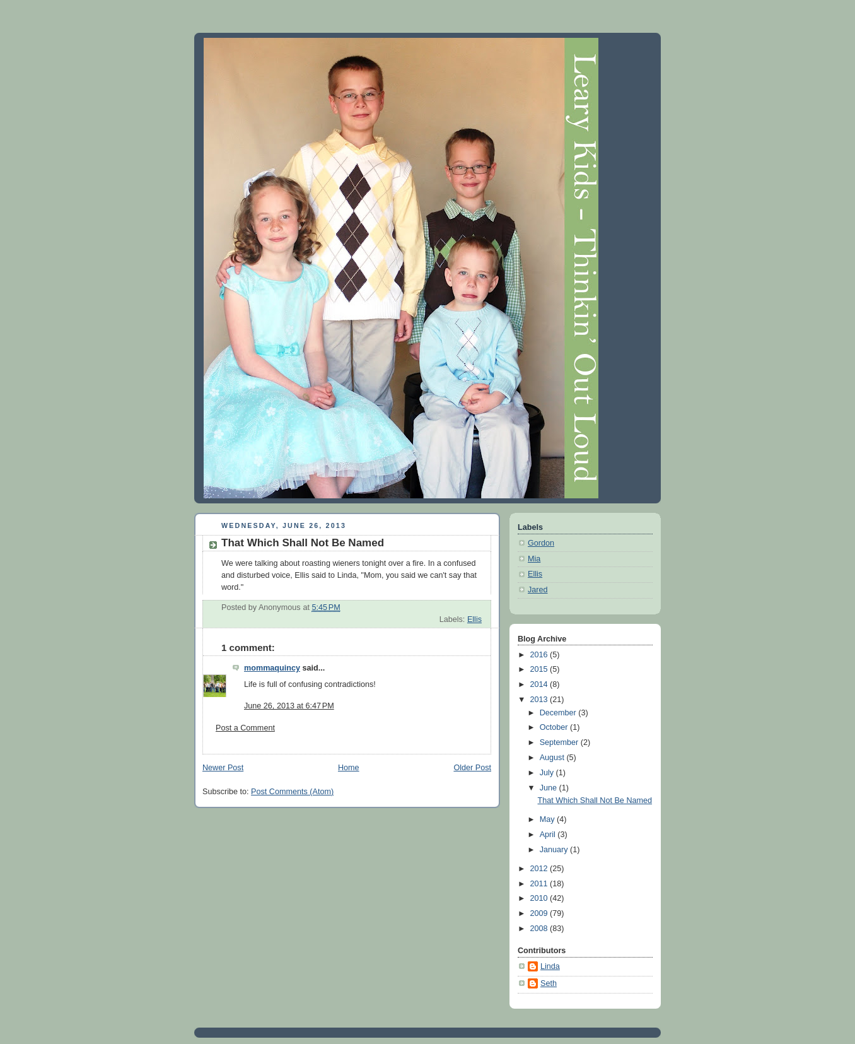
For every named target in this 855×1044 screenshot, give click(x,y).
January (555, 849)
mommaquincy (272, 668)
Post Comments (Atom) (292, 791)
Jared (538, 589)
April (549, 834)
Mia (534, 558)
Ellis (474, 619)
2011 (540, 883)
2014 (540, 684)
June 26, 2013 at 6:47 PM (289, 705)
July (548, 772)
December (559, 712)
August (553, 757)
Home (348, 767)
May (548, 819)
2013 (540, 699)
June (549, 787)
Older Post (472, 767)
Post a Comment (245, 728)
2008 (540, 928)
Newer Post (222, 767)
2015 (540, 669)
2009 (540, 913)
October (555, 727)
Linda (550, 966)
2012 (540, 868)
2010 (540, 898)
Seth (548, 983)
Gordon (541, 543)
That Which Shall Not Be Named (595, 800)
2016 (540, 654)
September (560, 742)
